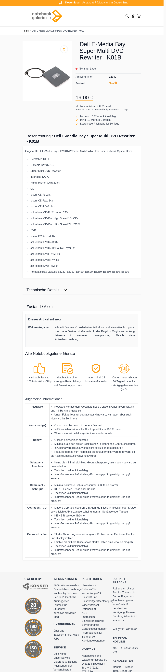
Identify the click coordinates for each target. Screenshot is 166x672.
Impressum (88, 616)
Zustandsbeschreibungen (68, 589)
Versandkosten (62, 669)
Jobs (56, 638)
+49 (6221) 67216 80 (125, 629)
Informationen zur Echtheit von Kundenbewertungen (94, 636)
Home (26, 30)
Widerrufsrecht (90, 605)
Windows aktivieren (64, 613)
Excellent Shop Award (66, 634)
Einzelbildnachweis (93, 620)
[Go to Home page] (46, 16)
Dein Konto (59, 653)
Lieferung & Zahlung (65, 661)
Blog (56, 616)
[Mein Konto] (133, 16)
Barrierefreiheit (90, 624)
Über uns (58, 630)
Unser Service (61, 657)
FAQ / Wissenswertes (66, 585)
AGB (84, 613)
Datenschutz (89, 609)
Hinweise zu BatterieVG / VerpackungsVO (91, 589)
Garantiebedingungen (94, 628)
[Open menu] (26, 16)
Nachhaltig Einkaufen (65, 593)
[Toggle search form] (127, 16)
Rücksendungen (63, 665)
